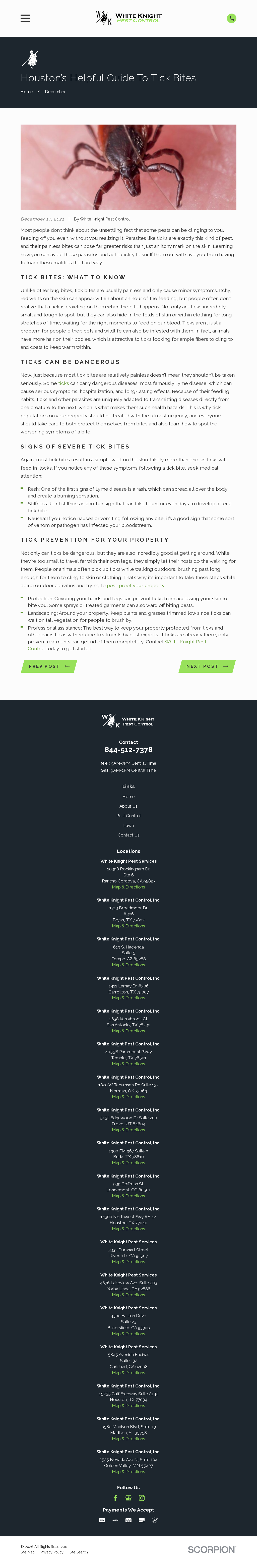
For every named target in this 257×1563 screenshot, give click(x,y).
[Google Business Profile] (128, 1498)
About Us (128, 806)
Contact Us (129, 835)
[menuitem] (28, 1552)
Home (128, 797)
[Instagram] (142, 1498)
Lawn (128, 825)
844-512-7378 (129, 750)
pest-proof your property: (136, 585)
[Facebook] (115, 1498)
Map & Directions (128, 887)
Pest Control (128, 816)
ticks (63, 383)
